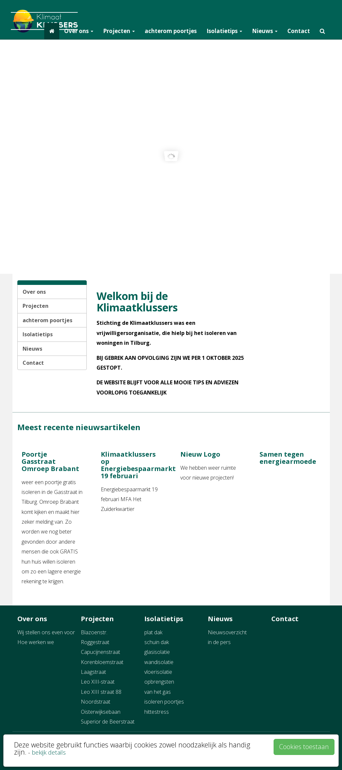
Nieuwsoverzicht (227, 632)
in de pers (219, 642)
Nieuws (265, 31)
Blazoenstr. (94, 632)
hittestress (156, 711)
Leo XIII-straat (98, 681)
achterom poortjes (171, 31)
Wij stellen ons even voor (46, 632)
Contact (298, 31)
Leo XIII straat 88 (101, 691)
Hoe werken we (35, 642)
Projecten (119, 31)
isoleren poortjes (164, 701)
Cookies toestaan (304, 746)
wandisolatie (158, 662)
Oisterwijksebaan (100, 711)
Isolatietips (224, 31)
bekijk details (49, 752)
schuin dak (156, 642)
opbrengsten (159, 681)
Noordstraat (95, 701)
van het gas (157, 691)
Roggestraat (95, 642)
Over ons (78, 31)
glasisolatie (157, 652)
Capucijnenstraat (100, 652)
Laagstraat (93, 671)
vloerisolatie (158, 671)
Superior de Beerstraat (108, 721)
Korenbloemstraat (102, 662)
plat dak (153, 632)
